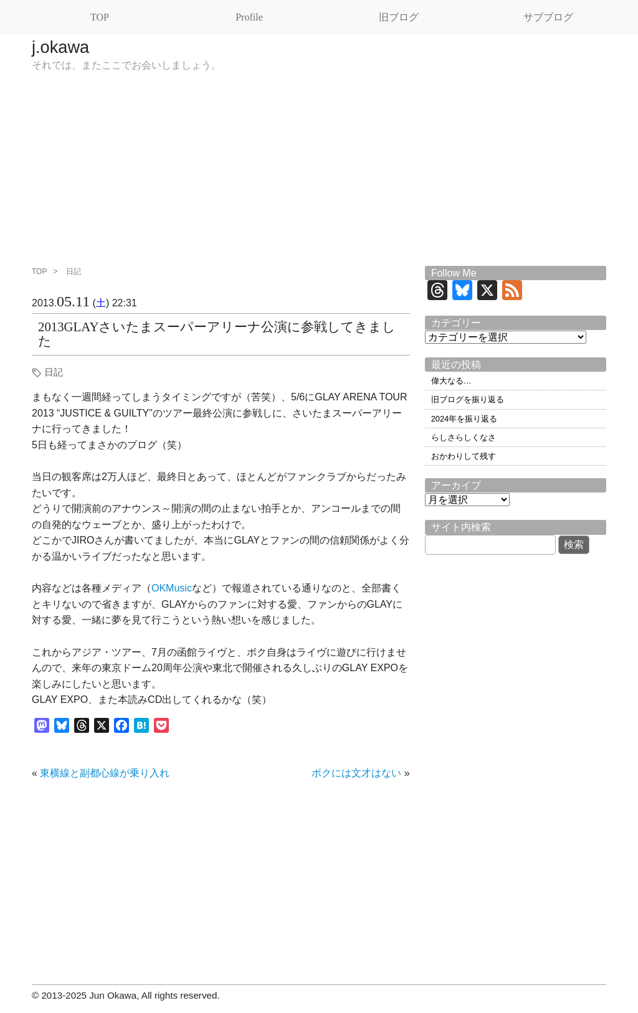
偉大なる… (451, 380)
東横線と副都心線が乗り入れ (104, 773)
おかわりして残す (463, 456)
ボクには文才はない (356, 773)
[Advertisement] (319, 172)
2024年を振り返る (464, 418)
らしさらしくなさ (463, 437)
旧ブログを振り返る (467, 399)
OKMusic (171, 588)
